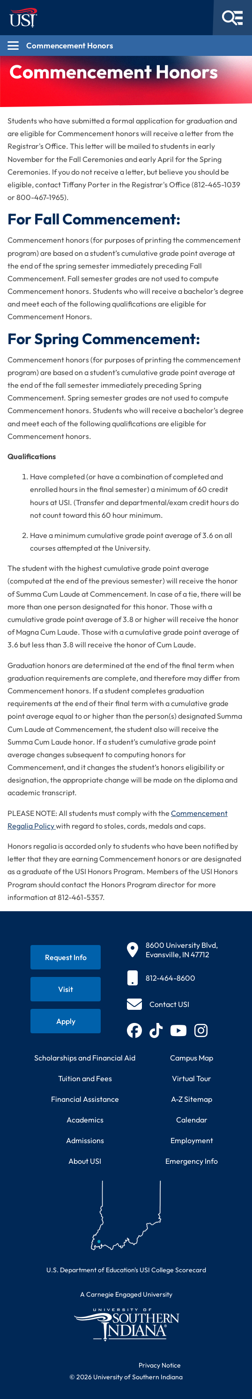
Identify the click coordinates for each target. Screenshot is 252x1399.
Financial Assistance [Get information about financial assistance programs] (85, 1099)
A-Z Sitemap (191, 1099)
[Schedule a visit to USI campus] (65, 989)
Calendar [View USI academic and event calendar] (192, 1119)
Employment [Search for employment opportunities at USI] (191, 1140)
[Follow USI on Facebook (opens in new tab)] (134, 1030)
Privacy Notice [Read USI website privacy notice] (160, 1365)
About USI (84, 1161)
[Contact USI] (158, 1004)
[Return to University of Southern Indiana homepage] (126, 1324)
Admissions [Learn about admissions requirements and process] (85, 1140)
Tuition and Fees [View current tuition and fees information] (85, 1078)
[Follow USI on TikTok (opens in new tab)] (156, 1030)
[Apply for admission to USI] (65, 1021)
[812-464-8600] (172, 978)
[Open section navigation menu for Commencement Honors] (126, 45)
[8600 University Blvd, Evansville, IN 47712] (172, 950)
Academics (85, 1119)
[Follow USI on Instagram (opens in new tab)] (201, 1030)
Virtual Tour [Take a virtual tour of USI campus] (191, 1078)
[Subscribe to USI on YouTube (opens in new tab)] (178, 1030)
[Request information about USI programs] (65, 957)
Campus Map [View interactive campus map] (191, 1057)
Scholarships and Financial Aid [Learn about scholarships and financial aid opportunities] (84, 1057)
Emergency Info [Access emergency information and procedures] (191, 1161)
